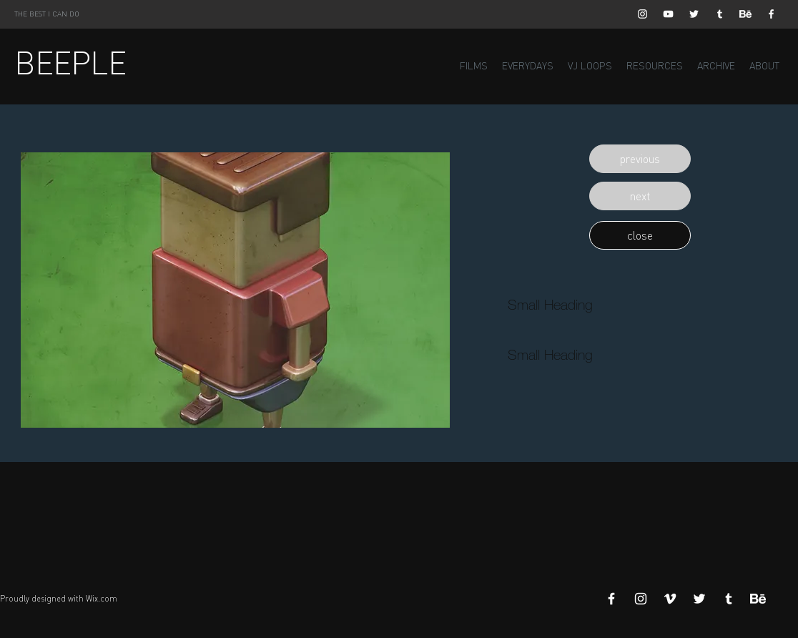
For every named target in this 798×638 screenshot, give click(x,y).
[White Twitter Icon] (694, 14)
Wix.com (101, 599)
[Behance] (745, 14)
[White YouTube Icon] (668, 14)
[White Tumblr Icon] (720, 14)
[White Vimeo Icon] (670, 599)
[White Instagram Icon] (642, 14)
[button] (640, 158)
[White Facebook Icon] (771, 14)
